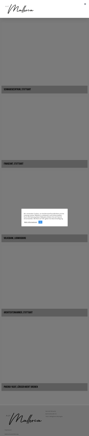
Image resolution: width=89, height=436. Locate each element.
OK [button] (40, 222)
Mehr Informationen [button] (30, 222)
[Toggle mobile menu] (85, 4)
